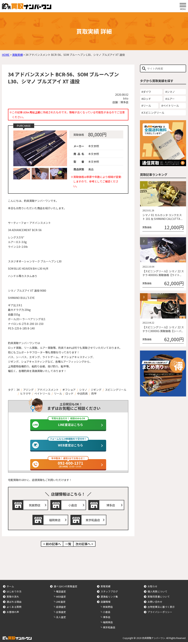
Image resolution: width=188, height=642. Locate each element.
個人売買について (157, 589)
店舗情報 (106, 600)
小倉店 (72, 504)
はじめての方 (14, 589)
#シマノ (170, 92)
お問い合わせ (155, 600)
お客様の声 (13, 610)
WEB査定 (61, 595)
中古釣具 (82, 393)
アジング (28, 390)
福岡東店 (54, 518)
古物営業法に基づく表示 (161, 605)
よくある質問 (14, 605)
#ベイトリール (170, 105)
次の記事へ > (84, 542)
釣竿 (94, 393)
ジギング (96, 390)
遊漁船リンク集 (109, 595)
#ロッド (146, 99)
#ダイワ (146, 92)
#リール (146, 105)
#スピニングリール (152, 113)
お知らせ (152, 584)
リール (58, 393)
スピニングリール (115, 390)
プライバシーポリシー (160, 610)
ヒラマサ (25, 393)
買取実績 (106, 584)
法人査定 (61, 615)
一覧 (68, 542)
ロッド (69, 393)
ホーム (10, 584)
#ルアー (170, 99)
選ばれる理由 (14, 600)
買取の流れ (13, 595)
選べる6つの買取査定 (65, 584)
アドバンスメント (48, 390)
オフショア (69, 390)
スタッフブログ (109, 589)
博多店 (110, 504)
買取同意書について (159, 595)
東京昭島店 (92, 518)
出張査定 (61, 610)
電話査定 (61, 589)
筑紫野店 (34, 504)
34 (18, 390)
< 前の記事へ (52, 542)
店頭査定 (61, 605)
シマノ (83, 390)
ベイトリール (42, 393)
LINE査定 (61, 600)
